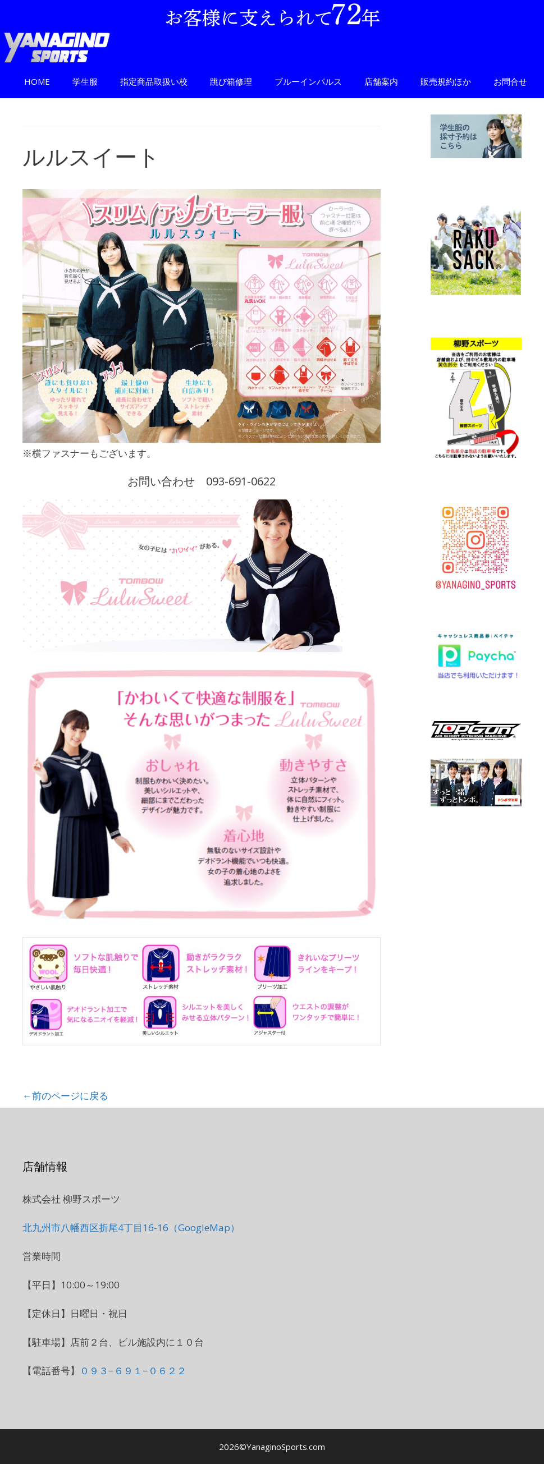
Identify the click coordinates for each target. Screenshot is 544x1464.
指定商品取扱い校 (154, 81)
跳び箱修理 (231, 81)
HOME (37, 81)
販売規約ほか (445, 81)
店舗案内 (381, 81)
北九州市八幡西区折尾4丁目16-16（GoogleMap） (131, 1227)
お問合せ (510, 81)
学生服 (85, 81)
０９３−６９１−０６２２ (133, 1370)
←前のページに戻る (65, 1095)
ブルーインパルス (308, 81)
